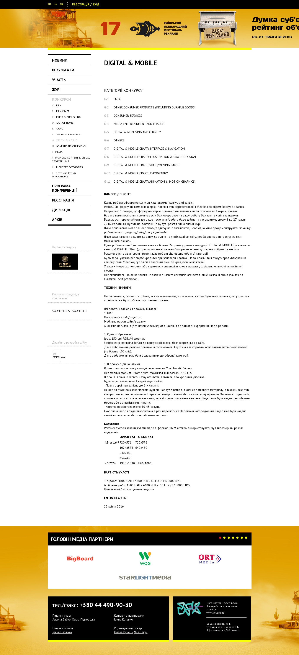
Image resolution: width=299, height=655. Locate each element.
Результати (63, 69)
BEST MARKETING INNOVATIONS (64, 174)
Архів (57, 219)
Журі (56, 89)
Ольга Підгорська (83, 619)
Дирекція (61, 209)
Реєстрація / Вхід (85, 4)
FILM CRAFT (60, 111)
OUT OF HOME (62, 122)
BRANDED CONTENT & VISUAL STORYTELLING (71, 159)
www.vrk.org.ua (215, 612)
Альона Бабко (61, 619)
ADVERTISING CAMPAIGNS (69, 146)
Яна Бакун (140, 632)
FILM (56, 105)
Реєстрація (63, 200)
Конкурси (61, 99)
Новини (59, 60)
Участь (59, 79)
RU (49, 4)
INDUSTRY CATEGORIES (67, 167)
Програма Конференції (64, 188)
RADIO (57, 128)
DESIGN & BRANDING (66, 134)
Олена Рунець (123, 632)
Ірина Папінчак (62, 632)
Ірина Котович (123, 619)
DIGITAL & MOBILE (64, 140)
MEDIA (57, 152)
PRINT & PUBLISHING (66, 117)
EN (61, 4)
